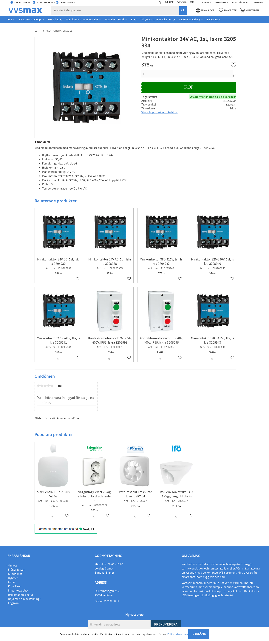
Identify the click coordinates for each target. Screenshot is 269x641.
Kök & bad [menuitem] (53, 19)
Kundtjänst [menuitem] (238, 2)
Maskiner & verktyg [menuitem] (189, 19)
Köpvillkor (14, 586)
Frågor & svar (16, 570)
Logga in (13, 603)
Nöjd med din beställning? (24, 599)
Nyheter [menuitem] (206, 2)
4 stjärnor (48, 386)
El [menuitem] (132, 19)
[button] (228, 10)
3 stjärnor (45, 386)
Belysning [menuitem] (212, 19)
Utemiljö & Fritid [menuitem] (114, 19)
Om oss (12, 565)
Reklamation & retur (20, 595)
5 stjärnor (51, 386)
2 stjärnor (41, 386)
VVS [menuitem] (9, 19)
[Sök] (183, 10)
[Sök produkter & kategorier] (115, 10)
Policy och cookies (177, 634)
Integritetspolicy (18, 590)
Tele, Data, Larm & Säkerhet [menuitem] (155, 19)
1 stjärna (38, 386)
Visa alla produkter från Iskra (159, 112)
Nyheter (13, 578)
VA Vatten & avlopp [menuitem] (30, 19)
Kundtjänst (15, 574)
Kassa (11, 582)
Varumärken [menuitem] (221, 2)
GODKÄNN (199, 634)
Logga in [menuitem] (258, 2)
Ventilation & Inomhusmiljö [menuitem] (82, 19)
